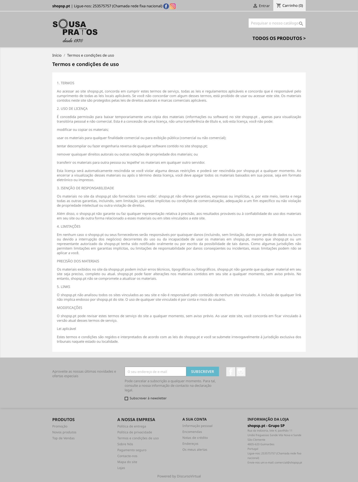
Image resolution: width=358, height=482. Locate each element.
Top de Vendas (63, 438)
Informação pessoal (197, 426)
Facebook (230, 371)
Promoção (59, 426)
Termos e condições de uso (138, 438)
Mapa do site (127, 462)
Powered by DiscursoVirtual (179, 476)
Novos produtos (64, 432)
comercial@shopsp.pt (288, 462)
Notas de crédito (195, 437)
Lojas (121, 468)
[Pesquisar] (277, 23)
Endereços (190, 443)
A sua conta (194, 419)
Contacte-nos (127, 456)
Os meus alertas (194, 449)
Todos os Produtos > (279, 38)
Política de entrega (131, 426)
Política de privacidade (134, 432)
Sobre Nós (125, 444)
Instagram (240, 371)
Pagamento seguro (131, 450)
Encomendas (192, 431)
